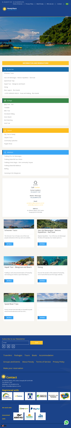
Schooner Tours (9, 73)
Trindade (6, 107)
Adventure (8, 152)
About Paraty (28, 362)
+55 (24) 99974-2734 (19, 2)
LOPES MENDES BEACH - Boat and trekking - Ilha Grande (21, 93)
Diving (6, 87)
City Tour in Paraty (9, 134)
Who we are (50, 4)
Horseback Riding (9, 114)
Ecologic (8, 101)
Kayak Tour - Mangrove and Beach (14, 84)
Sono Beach (7, 117)
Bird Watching (8, 120)
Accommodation (46, 355)
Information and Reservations (35, 63)
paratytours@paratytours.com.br (35, 203)
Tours (27, 355)
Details (9, 244)
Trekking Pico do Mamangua (12, 156)
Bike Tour (7, 111)
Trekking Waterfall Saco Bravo (13, 159)
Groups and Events (11, 362)
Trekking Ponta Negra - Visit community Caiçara (18, 162)
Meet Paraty (40, 4)
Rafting (6, 169)
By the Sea (8, 69)
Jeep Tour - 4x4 (8, 104)
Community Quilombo (10, 140)
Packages (18, 355)
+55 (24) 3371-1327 (7, 2)
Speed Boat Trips (9, 81)
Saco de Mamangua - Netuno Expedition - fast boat (19, 78)
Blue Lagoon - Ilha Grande (12, 90)
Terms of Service (17, 4)
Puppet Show (8, 144)
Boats (34, 355)
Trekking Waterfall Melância (12, 165)
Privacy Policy (29, 4)
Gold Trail (7, 123)
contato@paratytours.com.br (35, 205)
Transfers (7, 355)
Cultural (8, 131)
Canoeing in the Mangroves (12, 173)
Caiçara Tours (8, 137)
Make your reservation (13, 368)
